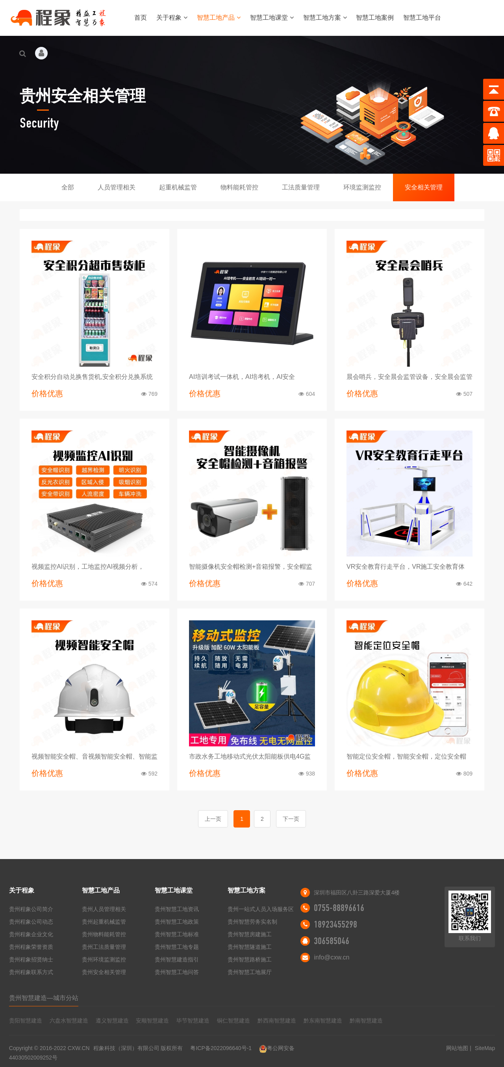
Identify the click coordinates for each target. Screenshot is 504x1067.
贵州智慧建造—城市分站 (43, 998)
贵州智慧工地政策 (177, 922)
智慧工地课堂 (272, 17)
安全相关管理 (424, 187)
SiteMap (485, 1048)
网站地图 (457, 1048)
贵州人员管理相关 (104, 909)
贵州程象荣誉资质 (31, 947)
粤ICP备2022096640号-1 (221, 1048)
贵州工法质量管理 (104, 947)
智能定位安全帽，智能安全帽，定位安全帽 (406, 756)
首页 (140, 17)
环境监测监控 (362, 187)
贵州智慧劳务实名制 (252, 922)
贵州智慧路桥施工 (250, 959)
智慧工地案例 (375, 17)
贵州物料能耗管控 (104, 934)
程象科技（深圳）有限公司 (126, 1048)
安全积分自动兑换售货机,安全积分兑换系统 (92, 376)
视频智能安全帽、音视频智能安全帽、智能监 (95, 756)
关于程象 (171, 17)
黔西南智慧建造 (277, 1020)
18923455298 (335, 924)
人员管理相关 (116, 187)
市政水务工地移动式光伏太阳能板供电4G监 (250, 756)
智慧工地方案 (325, 17)
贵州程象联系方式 (31, 972)
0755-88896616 (339, 908)
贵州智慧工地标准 (177, 934)
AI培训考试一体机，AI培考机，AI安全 (242, 376)
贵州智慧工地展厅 (250, 972)
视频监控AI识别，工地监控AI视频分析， (88, 566)
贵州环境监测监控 (104, 959)
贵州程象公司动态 (31, 922)
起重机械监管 (178, 187)
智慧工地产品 (219, 17)
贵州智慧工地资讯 (177, 909)
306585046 (331, 941)
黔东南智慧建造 (323, 1020)
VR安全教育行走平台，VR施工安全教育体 (405, 566)
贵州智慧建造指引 (177, 959)
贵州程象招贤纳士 (31, 959)
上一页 (213, 819)
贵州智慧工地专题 (177, 947)
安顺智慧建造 (152, 1020)
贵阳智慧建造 (25, 1020)
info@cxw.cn (331, 957)
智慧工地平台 (422, 17)
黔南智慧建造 (366, 1020)
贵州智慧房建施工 (250, 934)
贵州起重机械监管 (104, 922)
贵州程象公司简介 (31, 909)
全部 (67, 187)
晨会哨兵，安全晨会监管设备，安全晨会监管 (409, 376)
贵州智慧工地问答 (177, 972)
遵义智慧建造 (112, 1020)
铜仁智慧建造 (233, 1020)
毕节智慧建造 (192, 1020)
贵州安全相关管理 (104, 972)
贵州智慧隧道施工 (250, 947)
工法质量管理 (301, 187)
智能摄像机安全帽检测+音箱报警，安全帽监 (250, 566)
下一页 (291, 819)
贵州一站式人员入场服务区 (261, 909)
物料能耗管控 (239, 187)
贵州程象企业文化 (31, 934)
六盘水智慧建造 (69, 1020)
